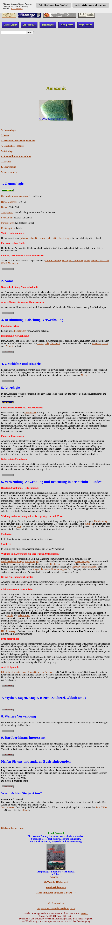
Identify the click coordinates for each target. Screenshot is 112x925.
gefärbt (9, 615)
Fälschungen (20, 331)
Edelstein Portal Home (12, 828)
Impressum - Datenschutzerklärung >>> (56, 908)
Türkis (40, 343)
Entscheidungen (101, 521)
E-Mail (84, 913)
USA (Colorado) (53, 260)
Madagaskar (67, 260)
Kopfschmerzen (57, 564)
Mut (19, 526)
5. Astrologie (7, 151)
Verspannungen (82, 561)
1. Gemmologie (8, 130)
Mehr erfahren (16, 9)
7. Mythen (6, 161)
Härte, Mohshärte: (9, 202)
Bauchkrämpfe (31, 561)
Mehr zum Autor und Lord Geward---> (56, 892)
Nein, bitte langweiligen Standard (53, 5)
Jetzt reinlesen (7, 807)
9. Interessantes (8, 172)
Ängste (36, 569)
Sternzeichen (30, 412)
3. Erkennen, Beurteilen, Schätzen (18, 140)
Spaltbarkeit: (7, 217)
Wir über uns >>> (56, 903)
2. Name (5, 135)
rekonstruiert (24, 615)
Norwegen (13, 263)
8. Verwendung (8, 167)
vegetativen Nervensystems (85, 566)
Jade (47, 343)
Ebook (26, 810)
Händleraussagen (9, 631)
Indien (87, 260)
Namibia (95, 260)
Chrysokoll (55, 343)
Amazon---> (56, 877)
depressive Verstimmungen (53, 569)
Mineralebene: (8, 223)
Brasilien (78, 260)
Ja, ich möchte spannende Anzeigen (90, 5)
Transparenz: (7, 212)
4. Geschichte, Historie (12, 146)
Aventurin (96, 343)
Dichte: (4, 207)
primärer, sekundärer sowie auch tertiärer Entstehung (44, 238)
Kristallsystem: (8, 228)
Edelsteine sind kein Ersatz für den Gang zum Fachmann (28, 672)
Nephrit (9, 346)
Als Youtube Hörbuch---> (56, 882)
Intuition (89, 524)
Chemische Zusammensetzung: (15, 196)
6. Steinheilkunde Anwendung (16, 156)
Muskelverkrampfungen (12, 561)
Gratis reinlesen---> (56, 887)
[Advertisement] (56, 57)
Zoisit (105, 343)
